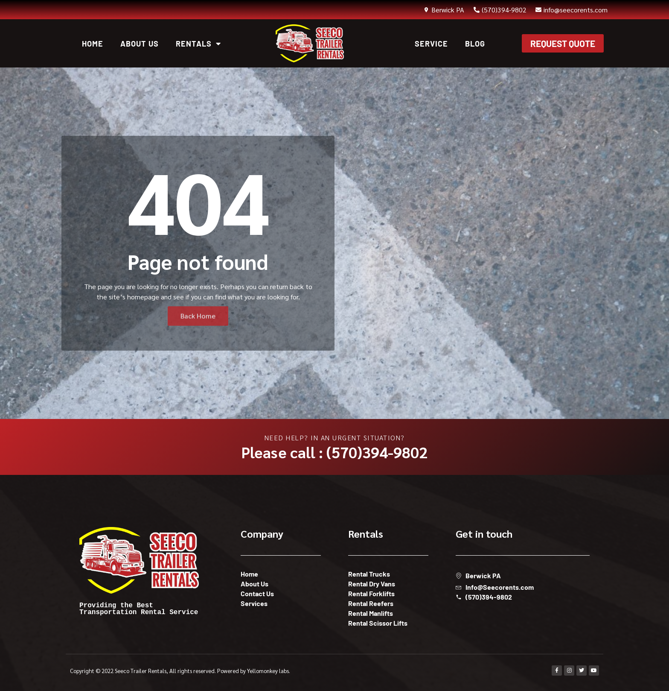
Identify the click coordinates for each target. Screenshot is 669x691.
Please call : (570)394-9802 (334, 452)
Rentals (198, 43)
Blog (475, 43)
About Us (139, 43)
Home (92, 43)
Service (431, 43)
